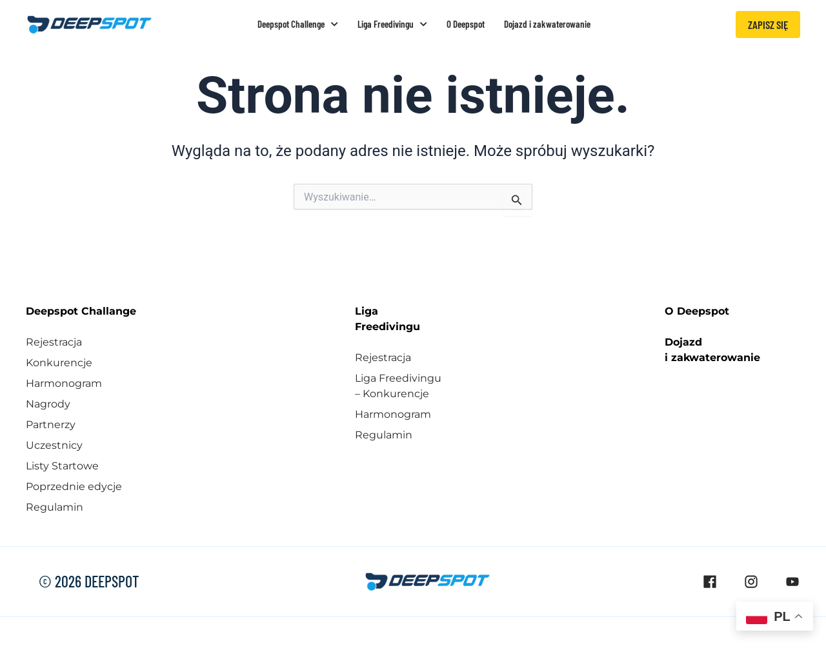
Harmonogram (64, 383)
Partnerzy (51, 424)
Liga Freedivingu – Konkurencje (398, 386)
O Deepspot (697, 311)
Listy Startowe (62, 466)
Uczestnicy (54, 445)
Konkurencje (59, 363)
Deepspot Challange (81, 311)
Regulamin (54, 507)
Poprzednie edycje (74, 486)
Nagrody (48, 404)
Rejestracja (54, 342)
